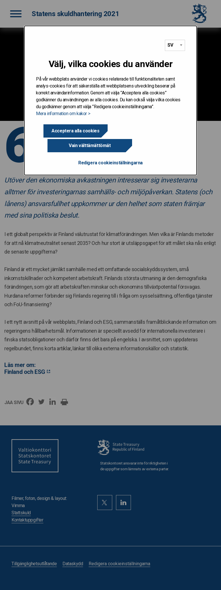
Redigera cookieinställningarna (110, 148)
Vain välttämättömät (145, 131)
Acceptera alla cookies (75, 131)
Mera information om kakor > (63, 113)
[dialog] (110, 93)
